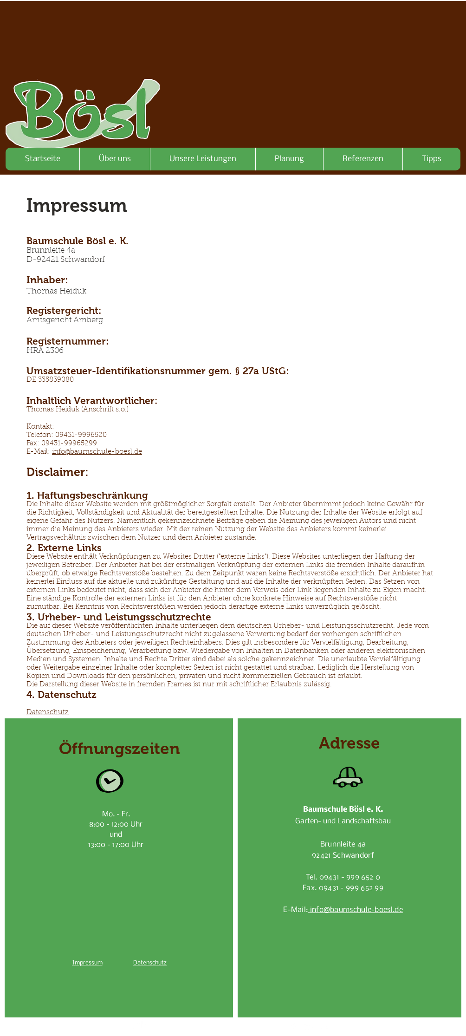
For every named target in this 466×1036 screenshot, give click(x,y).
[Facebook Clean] (293, 1027)
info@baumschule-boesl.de (97, 452)
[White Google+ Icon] (308, 1027)
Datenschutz (47, 712)
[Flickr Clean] (323, 1027)
